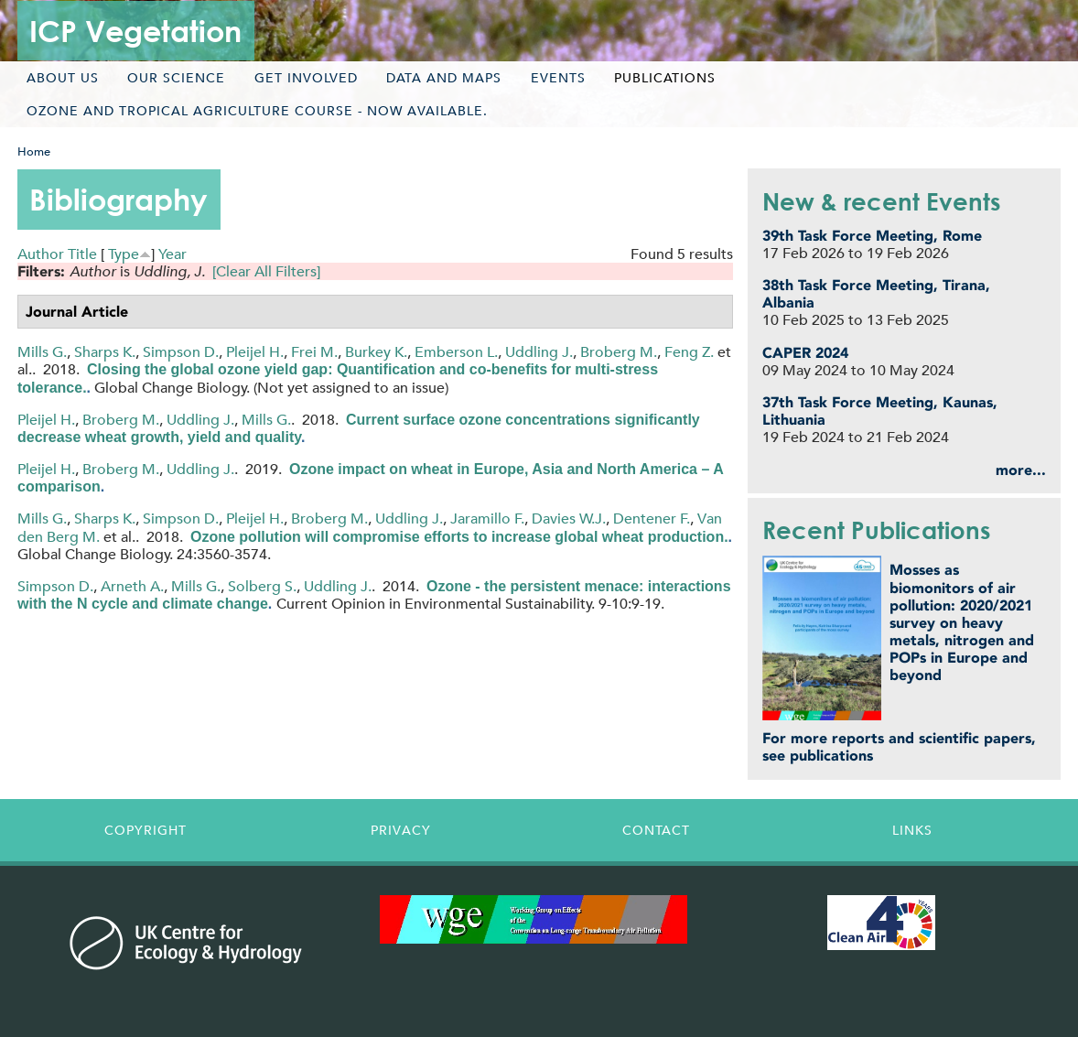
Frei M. (314, 352)
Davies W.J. (569, 518)
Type (123, 254)
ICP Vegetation (135, 31)
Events (558, 78)
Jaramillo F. (487, 518)
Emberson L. (456, 352)
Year (172, 254)
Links (912, 830)
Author (40, 254)
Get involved (306, 78)
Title (82, 254)
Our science (176, 78)
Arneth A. (132, 586)
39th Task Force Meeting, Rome (872, 235)
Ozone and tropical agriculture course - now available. (257, 111)
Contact (656, 830)
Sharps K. (104, 352)
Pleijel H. (255, 352)
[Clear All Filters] (266, 271)
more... (1021, 470)
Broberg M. (618, 352)
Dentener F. (651, 518)
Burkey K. (376, 352)
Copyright (145, 830)
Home (33, 151)
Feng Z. (689, 352)
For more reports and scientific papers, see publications (899, 746)
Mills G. (42, 352)
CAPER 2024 (805, 353)
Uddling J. (539, 352)
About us (63, 78)
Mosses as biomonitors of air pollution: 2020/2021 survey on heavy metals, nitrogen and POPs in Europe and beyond (961, 622)
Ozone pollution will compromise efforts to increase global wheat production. (459, 537)
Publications (665, 78)
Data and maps (443, 78)
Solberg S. (262, 586)
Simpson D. (181, 352)
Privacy (401, 830)
